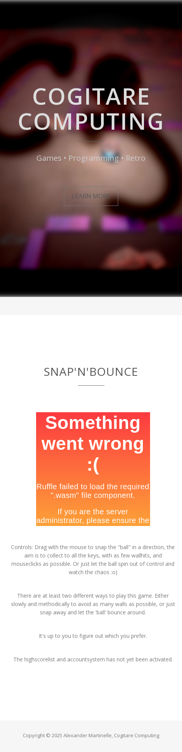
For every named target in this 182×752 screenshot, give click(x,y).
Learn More (91, 196)
